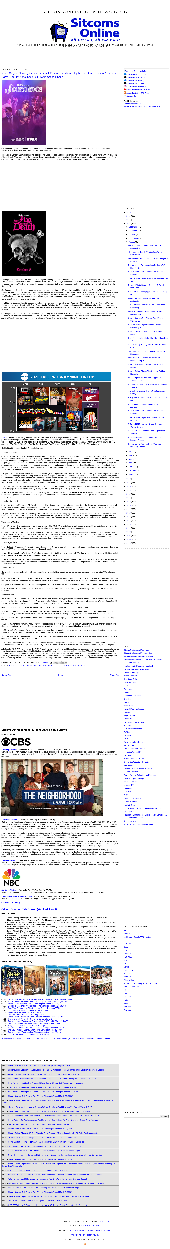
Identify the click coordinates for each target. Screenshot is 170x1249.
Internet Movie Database (134, 709)
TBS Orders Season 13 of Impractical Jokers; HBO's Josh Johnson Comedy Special (43, 1137)
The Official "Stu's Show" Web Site (138, 768)
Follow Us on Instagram (136, 87)
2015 (128, 505)
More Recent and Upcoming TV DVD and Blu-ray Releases (26, 1038)
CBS (125, 940)
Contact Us (130, 96)
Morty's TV (128, 719)
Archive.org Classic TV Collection (137, 937)
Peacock (127, 973)
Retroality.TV (129, 745)
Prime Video (129, 980)
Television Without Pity (133, 752)
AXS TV (4, 437)
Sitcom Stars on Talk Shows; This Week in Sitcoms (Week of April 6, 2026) (39, 1065)
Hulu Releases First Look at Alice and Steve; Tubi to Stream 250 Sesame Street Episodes (45, 1083)
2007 (128, 535)
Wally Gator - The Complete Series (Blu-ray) (26, 1025)
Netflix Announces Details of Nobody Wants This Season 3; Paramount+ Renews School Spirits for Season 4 (53, 1116)
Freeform (127, 954)
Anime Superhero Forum (134, 758)
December (133, 227)
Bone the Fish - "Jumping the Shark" (139, 824)
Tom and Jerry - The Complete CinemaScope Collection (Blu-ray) (35, 1032)
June (131, 455)
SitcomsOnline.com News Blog (85, 12)
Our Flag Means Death (31, 666)
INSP (126, 795)
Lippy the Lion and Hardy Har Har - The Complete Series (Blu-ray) (35, 1023)
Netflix (126, 967)
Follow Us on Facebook (136, 74)
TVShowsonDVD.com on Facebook (138, 666)
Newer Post (6, 675)
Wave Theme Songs (132, 798)
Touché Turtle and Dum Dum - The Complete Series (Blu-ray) (33, 1004)
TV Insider (128, 689)
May (131, 459)
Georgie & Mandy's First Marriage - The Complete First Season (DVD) (37, 1006)
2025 (128, 216)
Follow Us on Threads (135, 83)
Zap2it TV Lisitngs (131, 672)
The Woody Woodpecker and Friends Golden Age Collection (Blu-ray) (37, 1028)
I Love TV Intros (130, 802)
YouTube (127, 1006)
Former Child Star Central (134, 749)
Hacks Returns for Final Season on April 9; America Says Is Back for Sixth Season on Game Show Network (53, 1120)
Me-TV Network (130, 782)
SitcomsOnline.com (90, 1226)
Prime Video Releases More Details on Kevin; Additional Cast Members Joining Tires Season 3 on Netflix (52, 1078)
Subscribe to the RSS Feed (137, 93)
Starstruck (66, 666)
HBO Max (128, 957)
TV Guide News (130, 682)
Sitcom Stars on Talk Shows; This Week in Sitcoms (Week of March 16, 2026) (40, 1159)
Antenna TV (128, 785)
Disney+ (127, 947)
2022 (128, 479)
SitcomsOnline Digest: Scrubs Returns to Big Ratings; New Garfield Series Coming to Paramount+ (49, 1196)
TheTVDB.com (130, 805)
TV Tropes (128, 811)
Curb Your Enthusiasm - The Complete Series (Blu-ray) (31, 1008)
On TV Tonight (130, 821)
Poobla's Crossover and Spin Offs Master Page (143, 808)
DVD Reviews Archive (100, 1038)
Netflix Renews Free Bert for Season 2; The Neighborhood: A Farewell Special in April (44, 1150)
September (133, 238)
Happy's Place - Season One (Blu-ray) (24, 1012)
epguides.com (129, 715)
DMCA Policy (93, 1235)
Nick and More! (130, 765)
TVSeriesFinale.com (132, 696)
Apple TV (127, 934)
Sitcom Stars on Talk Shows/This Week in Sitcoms (144, 106)
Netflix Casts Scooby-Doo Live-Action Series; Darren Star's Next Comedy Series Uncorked (46, 1142)
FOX (125, 950)
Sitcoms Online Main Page (136, 71)
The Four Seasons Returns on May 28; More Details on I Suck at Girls (37, 1201)
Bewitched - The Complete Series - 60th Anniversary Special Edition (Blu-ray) (40, 999)
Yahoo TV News (130, 676)
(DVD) (57, 1008)
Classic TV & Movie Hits (134, 722)
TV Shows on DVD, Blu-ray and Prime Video (71, 1038)
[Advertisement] (85, 59)
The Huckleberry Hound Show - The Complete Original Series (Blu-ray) (37, 1001)
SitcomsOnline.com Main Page (136, 650)
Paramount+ (129, 970)
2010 (128, 524)
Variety (126, 702)
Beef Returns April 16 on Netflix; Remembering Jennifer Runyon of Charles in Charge (43, 1188)
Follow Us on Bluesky (135, 80)
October (132, 234)
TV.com (127, 712)
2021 (128, 483)
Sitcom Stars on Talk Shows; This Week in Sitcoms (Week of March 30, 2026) (40, 1096)
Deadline (127, 699)
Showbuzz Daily (130, 679)
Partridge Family (51, 666)
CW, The (127, 944)
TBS (125, 990)
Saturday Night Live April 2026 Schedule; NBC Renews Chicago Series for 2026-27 (43, 1092)
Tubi (125, 993)
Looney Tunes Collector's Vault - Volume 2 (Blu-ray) (29, 1034)
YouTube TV (129, 1010)
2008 (128, 532)
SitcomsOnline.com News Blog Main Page (90, 1230)
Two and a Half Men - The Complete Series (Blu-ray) (30, 1019)
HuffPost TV (129, 725)
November (133, 231)
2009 (128, 528)
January (132, 474)
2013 (128, 513)
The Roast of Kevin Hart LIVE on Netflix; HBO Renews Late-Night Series (38, 1124)
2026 (128, 212)
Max (18, 666)
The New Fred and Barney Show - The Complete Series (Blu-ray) (35, 1030)
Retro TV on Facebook (133, 742)
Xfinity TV (127, 1003)
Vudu (126, 1000)
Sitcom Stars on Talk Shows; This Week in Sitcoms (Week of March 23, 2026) (40, 1129)
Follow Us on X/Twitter (135, 77)
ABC (125, 930)
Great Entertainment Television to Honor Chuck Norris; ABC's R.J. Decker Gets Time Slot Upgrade (49, 1111)
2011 (128, 520)
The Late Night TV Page (134, 778)
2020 (128, 486)
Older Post (114, 675)
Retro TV (127, 739)
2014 (128, 509)
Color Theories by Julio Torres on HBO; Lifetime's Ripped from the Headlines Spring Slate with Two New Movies (55, 1155)
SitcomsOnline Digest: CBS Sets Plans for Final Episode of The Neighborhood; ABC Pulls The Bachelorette (53, 1133)
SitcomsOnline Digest (133, 104)
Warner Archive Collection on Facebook (140, 775)
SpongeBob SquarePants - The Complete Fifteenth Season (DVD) (35, 1017)
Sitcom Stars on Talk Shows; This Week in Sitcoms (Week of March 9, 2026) (40, 1192)
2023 (128, 223)
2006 (128, 539)
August (132, 242)
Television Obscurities (133, 729)
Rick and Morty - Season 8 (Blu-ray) (23, 1014)
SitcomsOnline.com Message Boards (139, 653)
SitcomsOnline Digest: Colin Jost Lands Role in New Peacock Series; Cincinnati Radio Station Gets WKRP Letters (56, 1070)
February (133, 470)
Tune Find (128, 788)
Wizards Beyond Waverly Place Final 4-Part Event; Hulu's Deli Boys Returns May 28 (43, 1074)
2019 (128, 490)
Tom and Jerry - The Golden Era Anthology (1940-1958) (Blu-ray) (35, 1021)
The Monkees (79, 666)
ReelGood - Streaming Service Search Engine (143, 983)
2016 (128, 501)
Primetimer (128, 706)
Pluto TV (127, 977)
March (132, 467)
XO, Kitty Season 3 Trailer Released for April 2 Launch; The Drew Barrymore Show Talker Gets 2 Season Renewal (56, 1183)
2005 (128, 543)
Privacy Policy (78, 1235)
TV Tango (127, 732)
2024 (128, 220)
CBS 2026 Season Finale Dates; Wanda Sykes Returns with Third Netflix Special (42, 1087)
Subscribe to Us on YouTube (138, 90)
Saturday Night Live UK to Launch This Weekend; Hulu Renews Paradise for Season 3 (44, 1146)
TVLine (126, 686)
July (131, 451)
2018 (128, 494)
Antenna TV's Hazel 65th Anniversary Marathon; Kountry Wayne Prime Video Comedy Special (47, 1179)
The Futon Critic (130, 692)
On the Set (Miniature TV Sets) (136, 762)
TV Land (127, 997)
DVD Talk (127, 792)
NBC (125, 963)
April (131, 463)
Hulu (125, 960)
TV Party (127, 755)
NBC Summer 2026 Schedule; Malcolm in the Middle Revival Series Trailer (39, 1170)
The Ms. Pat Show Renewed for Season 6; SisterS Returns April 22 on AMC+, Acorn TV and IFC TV (50, 1107)
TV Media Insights (131, 772)
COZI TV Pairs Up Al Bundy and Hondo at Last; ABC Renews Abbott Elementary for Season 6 (47, 1205)
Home (60, 675)
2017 (128, 498)
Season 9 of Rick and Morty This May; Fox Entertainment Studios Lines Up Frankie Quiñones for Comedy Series (55, 1175)
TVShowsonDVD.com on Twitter (137, 669)
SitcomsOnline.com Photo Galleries (138, 656)
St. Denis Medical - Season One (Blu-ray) (25, 1010)
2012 (128, 517)
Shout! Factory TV (131, 987)
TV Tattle (127, 735)
